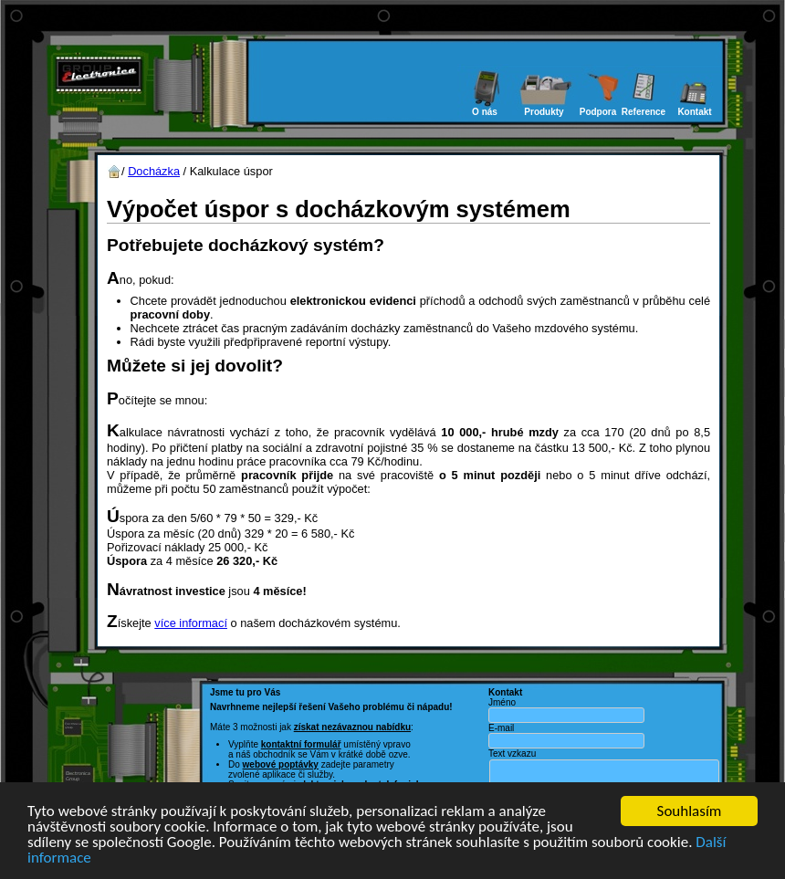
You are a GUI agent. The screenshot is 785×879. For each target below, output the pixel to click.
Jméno (502, 702)
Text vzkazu (512, 753)
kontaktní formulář (301, 744)
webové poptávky (281, 764)
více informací (190, 623)
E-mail (501, 728)
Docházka (154, 171)
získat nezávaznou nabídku (352, 727)
